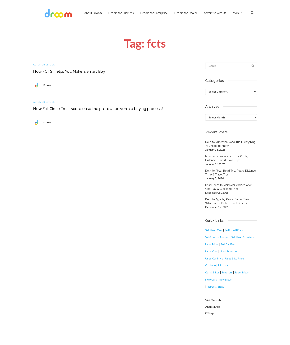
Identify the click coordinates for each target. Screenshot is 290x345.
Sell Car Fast (228, 244)
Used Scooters (229, 251)
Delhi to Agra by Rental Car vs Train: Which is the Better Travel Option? (227, 201)
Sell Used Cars (213, 230)
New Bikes (225, 279)
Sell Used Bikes (234, 230)
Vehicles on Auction (217, 237)
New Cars (211, 279)
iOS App (210, 313)
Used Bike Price (234, 258)
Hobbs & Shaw (215, 286)
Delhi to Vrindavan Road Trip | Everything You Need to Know (230, 143)
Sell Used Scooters (242, 237)
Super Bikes (242, 272)
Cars (208, 272)
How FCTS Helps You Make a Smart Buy (69, 71)
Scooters (227, 272)
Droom (47, 85)
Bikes (216, 272)
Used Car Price (214, 258)
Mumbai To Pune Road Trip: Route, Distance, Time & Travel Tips (226, 158)
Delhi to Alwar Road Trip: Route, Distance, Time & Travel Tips (230, 172)
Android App (212, 306)
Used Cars (211, 251)
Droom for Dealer (185, 13)
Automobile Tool (44, 64)
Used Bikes (212, 244)
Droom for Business (121, 13)
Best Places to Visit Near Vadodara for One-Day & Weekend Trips (228, 187)
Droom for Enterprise (154, 13)
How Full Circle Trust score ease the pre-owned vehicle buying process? (98, 108)
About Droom (93, 13)
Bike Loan (223, 265)
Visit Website (213, 300)
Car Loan (210, 265)
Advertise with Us (215, 13)
